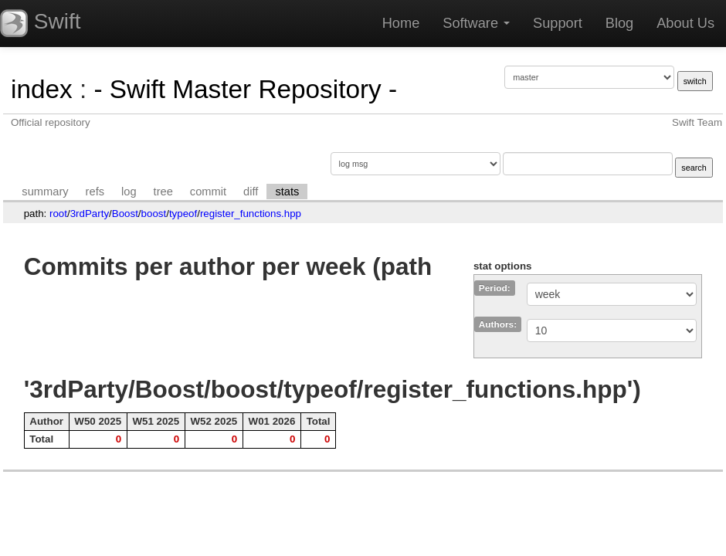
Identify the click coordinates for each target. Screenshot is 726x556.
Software (476, 23)
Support (557, 23)
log (129, 191)
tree (163, 191)
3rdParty (89, 213)
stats (287, 191)
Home (401, 23)
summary (45, 191)
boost (154, 213)
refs (95, 191)
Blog (619, 23)
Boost (125, 213)
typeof (183, 213)
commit (208, 191)
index (42, 89)
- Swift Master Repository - (245, 89)
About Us (685, 23)
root (58, 213)
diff (250, 191)
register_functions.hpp (250, 213)
